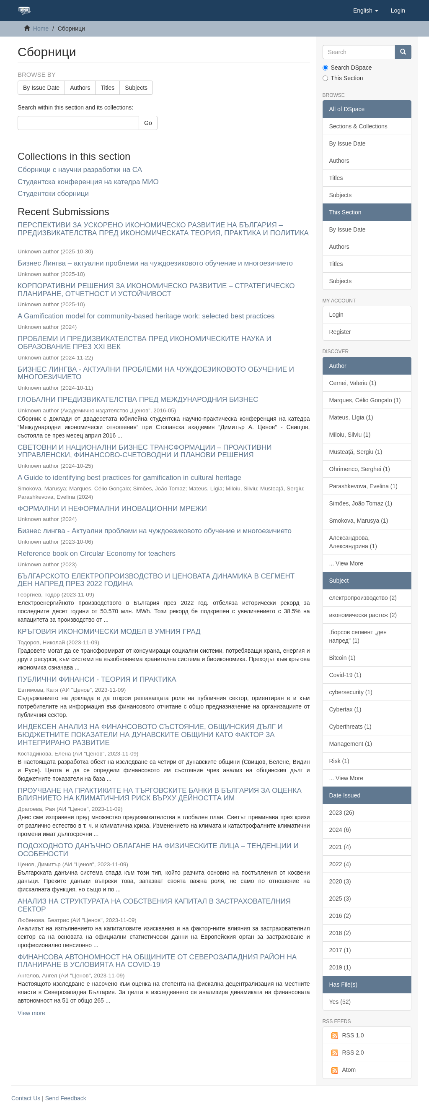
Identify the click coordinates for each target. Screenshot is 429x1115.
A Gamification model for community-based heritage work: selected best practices (146, 316)
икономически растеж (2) (363, 615)
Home (41, 28)
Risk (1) (339, 761)
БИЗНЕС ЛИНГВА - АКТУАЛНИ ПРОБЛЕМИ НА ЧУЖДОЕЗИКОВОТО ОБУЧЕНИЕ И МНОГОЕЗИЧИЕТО (156, 373)
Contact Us (25, 1098)
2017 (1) (340, 950)
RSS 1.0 (346, 1035)
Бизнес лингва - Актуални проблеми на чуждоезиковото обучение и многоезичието (155, 531)
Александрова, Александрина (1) (353, 542)
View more (31, 1013)
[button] (366, 10)
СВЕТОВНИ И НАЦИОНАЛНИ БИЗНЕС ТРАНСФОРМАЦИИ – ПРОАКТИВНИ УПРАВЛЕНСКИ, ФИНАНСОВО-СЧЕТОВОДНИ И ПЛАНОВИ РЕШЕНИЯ (144, 451)
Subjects (136, 87)
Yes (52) (340, 1001)
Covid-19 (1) (345, 675)
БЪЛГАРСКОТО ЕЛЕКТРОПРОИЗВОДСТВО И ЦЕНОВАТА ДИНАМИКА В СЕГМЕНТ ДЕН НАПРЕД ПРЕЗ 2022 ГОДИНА (156, 580)
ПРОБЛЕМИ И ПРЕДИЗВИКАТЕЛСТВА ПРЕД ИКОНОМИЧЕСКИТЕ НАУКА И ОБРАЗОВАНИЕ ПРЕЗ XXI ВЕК (144, 343)
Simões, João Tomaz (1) (361, 503)
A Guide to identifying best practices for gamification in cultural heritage (129, 478)
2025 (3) (340, 898)
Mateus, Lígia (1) (351, 417)
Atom (342, 1070)
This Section (343, 78)
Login (336, 314)
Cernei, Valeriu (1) (353, 383)
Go (148, 123)
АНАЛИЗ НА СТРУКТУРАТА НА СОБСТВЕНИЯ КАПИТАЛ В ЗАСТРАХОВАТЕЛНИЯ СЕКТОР (154, 905)
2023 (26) (341, 812)
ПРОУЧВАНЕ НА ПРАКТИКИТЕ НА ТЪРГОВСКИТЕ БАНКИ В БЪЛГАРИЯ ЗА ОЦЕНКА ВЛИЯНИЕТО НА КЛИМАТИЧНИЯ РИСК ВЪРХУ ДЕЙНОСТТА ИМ (160, 794)
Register (340, 331)
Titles (107, 87)
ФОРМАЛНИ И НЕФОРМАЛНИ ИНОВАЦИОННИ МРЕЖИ (112, 509)
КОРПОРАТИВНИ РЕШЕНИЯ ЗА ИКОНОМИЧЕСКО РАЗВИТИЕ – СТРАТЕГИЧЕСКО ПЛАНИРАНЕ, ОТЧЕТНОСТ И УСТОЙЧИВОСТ (156, 290)
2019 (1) (340, 967)
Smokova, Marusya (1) (358, 520)
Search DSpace (347, 67)
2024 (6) (340, 829)
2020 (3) (340, 881)
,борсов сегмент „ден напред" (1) (358, 636)
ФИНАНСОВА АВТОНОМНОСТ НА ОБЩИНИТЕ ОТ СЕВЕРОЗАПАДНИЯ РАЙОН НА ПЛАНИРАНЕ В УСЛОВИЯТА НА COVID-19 (157, 961)
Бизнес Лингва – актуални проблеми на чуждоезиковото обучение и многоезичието (155, 263)
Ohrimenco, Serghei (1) (359, 469)
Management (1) (350, 743)
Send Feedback (65, 1098)
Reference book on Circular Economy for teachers (97, 554)
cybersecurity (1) (350, 692)
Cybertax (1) (345, 709)
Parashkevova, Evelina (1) (363, 486)
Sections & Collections (358, 126)
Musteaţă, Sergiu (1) (355, 451)
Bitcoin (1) (342, 657)
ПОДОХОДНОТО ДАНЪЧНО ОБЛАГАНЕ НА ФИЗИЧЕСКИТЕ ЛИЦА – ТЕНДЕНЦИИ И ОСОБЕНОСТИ (158, 850)
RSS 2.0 (346, 1053)
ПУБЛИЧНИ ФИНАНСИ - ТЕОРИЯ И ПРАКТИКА (97, 679)
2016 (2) (340, 915)
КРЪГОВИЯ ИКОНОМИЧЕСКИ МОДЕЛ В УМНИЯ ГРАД (109, 632)
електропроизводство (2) (363, 597)
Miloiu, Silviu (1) (350, 434)
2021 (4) (340, 847)
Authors (80, 87)
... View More (346, 563)
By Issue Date (41, 87)
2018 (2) (340, 933)
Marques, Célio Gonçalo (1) (365, 400)
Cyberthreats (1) (350, 726)
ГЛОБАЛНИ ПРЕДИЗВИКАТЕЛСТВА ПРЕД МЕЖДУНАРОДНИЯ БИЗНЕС (138, 400)
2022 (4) (340, 864)
